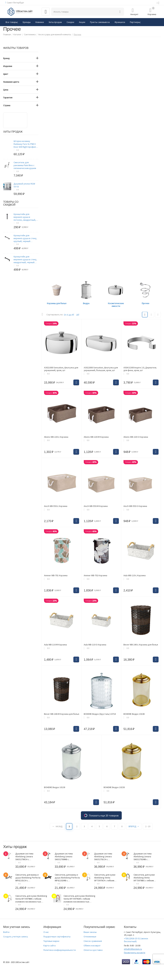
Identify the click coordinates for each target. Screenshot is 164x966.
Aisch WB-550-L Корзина (55, 506)
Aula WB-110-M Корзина (55, 644)
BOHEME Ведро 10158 (114, 787)
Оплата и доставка (93, 950)
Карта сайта (49, 945)
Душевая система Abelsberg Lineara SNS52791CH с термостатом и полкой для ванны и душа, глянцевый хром (105, 856)
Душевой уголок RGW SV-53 (24, 185)
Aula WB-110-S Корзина (95, 644)
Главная (7, 34)
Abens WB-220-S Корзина (135, 437)
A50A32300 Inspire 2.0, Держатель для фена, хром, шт (140, 369)
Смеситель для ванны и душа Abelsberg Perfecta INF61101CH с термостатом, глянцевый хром (27, 877)
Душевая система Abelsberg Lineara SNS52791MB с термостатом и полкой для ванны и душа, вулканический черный (145, 856)
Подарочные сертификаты (56, 936)
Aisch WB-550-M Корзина (96, 506)
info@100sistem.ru (133, 949)
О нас (46, 932)
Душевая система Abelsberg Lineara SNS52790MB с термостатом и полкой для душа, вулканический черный (66, 856)
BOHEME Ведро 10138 (54, 787)
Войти (6, 932)
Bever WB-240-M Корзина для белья (61, 714)
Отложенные (90, 936)
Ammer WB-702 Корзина (95, 575)
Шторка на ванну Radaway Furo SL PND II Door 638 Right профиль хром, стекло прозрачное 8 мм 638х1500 (25, 144)
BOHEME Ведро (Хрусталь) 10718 (100, 714)
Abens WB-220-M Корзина (96, 437)
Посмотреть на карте (134, 952)
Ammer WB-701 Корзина (55, 575)
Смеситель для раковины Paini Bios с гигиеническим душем (25, 165)
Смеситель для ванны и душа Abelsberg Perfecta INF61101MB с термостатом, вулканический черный (67, 877)
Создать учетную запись (15, 936)
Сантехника (30, 34)
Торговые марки (51, 941)
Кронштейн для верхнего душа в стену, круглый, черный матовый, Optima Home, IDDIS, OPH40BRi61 (25, 238)
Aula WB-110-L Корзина (134, 575)
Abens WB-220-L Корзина (56, 437)
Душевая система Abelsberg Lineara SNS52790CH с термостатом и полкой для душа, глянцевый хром (26, 856)
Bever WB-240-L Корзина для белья (140, 644)
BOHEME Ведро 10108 (134, 714)
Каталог (17, 34)
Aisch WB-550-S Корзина (135, 506)
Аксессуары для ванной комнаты (54, 34)
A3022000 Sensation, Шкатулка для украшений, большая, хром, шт (101, 369)
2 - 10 (147, 826)
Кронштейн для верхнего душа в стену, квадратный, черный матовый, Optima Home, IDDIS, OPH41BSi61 (25, 259)
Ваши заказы (90, 932)
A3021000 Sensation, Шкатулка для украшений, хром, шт (61, 369)
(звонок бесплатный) (136, 940)
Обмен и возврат (92, 945)
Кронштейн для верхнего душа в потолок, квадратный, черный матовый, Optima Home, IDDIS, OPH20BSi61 (26, 217)
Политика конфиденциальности (59, 950)
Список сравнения (93, 941)
